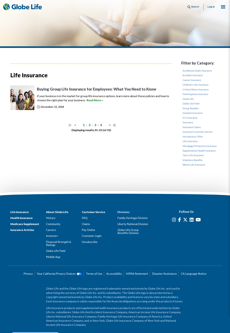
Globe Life (188, 99)
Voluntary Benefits (193, 160)
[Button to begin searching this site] (193, 7)
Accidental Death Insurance (197, 70)
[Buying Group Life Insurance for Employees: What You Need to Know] (91, 97)
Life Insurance (190, 141)
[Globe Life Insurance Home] (22, 7)
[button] (223, 7)
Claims (86, 224)
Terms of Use (94, 273)
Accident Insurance (193, 75)
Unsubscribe (89, 242)
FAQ (84, 218)
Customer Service (93, 212)
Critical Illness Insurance (196, 89)
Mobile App (53, 257)
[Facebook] (179, 220)
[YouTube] (198, 220)
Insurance (188, 122)
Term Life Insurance (193, 155)
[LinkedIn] (192, 220)
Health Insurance (21, 218)
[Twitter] (185, 220)
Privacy (28, 273)
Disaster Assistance (164, 273)
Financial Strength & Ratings (58, 243)
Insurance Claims (192, 127)
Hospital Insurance (193, 113)
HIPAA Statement (137, 273)
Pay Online (88, 230)
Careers (51, 230)
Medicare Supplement (24, 224)
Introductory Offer (193, 136)
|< (70, 125)
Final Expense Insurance (195, 94)
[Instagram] (174, 220)
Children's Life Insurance (195, 84)
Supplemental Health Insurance (199, 150)
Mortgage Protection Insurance (200, 146)
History (50, 218)
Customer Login (92, 235)
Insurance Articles (22, 230)
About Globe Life (57, 212)
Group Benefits (191, 108)
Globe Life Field (191, 103)
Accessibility (114, 273)
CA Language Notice (194, 273)
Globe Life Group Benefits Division (128, 231)
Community (53, 224)
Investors (52, 235)
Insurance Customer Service (197, 131)
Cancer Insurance (192, 80)
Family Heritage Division (132, 218)
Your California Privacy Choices (59, 273)
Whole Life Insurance (194, 164)
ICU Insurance (190, 117)
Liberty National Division (132, 224)
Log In (211, 6)
